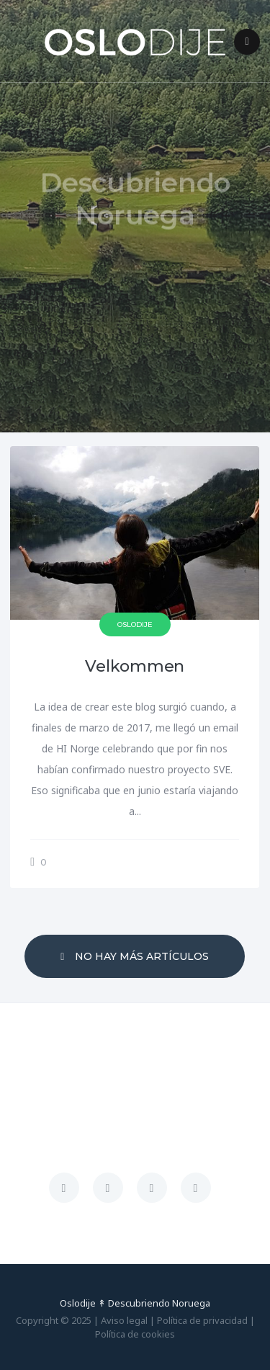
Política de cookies (135, 1333)
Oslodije (135, 624)
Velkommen (134, 666)
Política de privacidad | (206, 1320)
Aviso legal (124, 1320)
